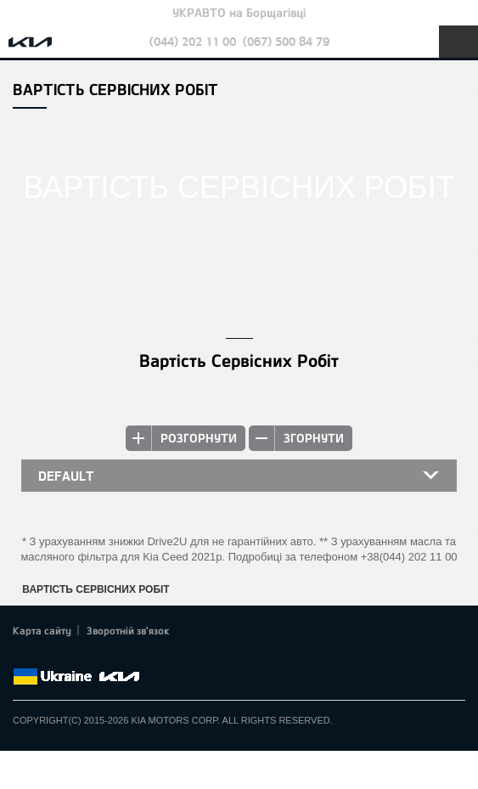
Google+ (69, 656)
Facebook (23, 656)
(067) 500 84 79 (286, 41)
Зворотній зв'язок (128, 630)
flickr (140, 656)
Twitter (47, 656)
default (66, 475)
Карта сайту (42, 630)
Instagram (117, 656)
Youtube (93, 656)
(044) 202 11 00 (192, 41)
